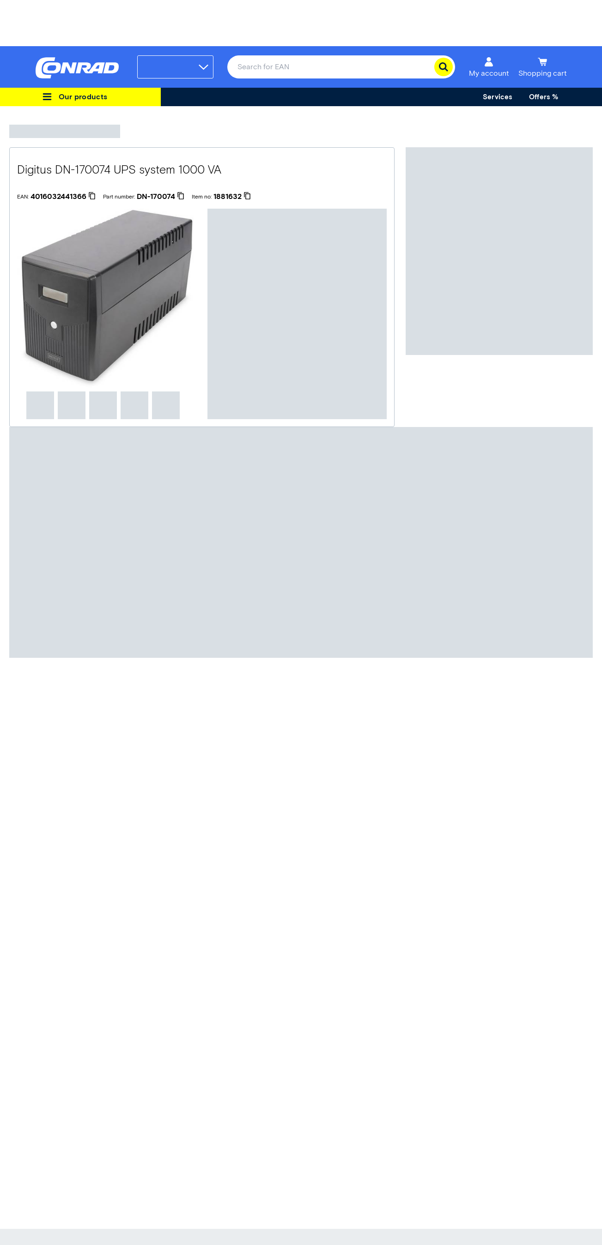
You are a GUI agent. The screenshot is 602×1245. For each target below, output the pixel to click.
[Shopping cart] (542, 67)
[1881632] (232, 196)
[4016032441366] (63, 196)
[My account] (489, 67)
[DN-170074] (160, 196)
